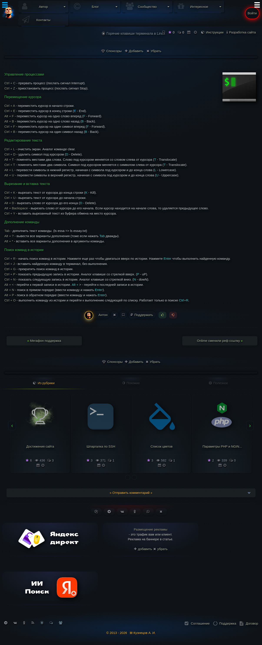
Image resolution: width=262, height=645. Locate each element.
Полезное (218, 383)
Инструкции (215, 32)
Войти (252, 13)
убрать (160, 549)
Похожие (131, 383)
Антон (96, 315)
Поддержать (142, 315)
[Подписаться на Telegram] (6, 623)
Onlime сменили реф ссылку (220, 340)
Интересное (199, 6)
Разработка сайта (242, 32)
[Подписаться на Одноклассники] (24, 623)
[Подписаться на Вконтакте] (15, 623)
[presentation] (12, 425)
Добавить (134, 51)
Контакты (43, 20)
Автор (43, 6)
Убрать (154, 51)
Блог (95, 6)
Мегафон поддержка (44, 340)
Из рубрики (44, 383)
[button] (127, 477)
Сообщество (147, 6)
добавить (143, 549)
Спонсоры (111, 51)
